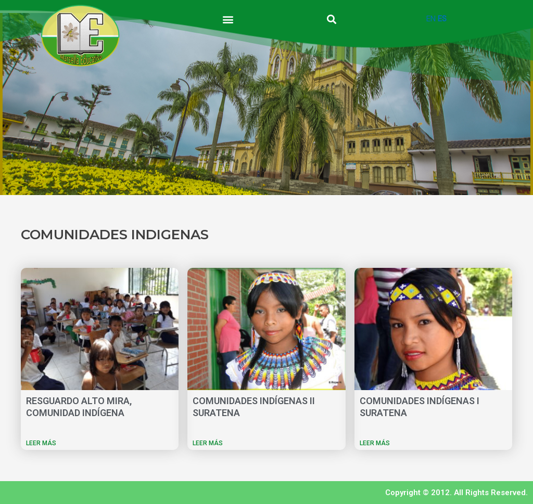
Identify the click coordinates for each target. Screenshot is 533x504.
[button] (228, 19)
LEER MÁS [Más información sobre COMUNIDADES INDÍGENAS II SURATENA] (208, 443)
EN (431, 19)
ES (442, 19)
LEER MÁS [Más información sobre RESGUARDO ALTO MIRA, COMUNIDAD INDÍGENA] (41, 443)
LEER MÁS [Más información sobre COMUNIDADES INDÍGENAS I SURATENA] (375, 443)
